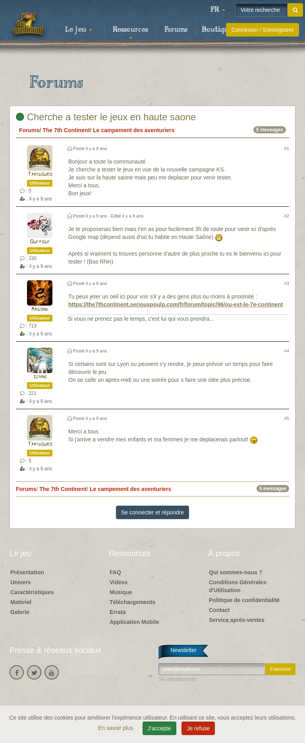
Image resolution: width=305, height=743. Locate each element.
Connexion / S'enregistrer (262, 30)
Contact (219, 610)
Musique (121, 592)
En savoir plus (116, 728)
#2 (286, 216)
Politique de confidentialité (244, 600)
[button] (217, 10)
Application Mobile (134, 622)
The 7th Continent (66, 130)
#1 (286, 148)
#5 (286, 418)
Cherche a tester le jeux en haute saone (106, 117)
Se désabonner (177, 679)
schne (40, 377)
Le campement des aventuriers (133, 130)
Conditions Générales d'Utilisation (237, 586)
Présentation (27, 572)
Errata (117, 612)
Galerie (19, 612)
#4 (286, 350)
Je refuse (198, 728)
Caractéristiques (32, 592)
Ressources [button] (130, 32)
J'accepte (159, 728)
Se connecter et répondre (152, 512)
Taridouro (39, 174)
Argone (39, 309)
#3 (286, 283)
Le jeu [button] (78, 29)
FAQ (115, 572)
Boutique (217, 29)
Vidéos (119, 582)
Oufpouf (40, 242)
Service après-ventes (236, 620)
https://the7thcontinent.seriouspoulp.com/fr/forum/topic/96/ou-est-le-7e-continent (175, 304)
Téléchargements (132, 602)
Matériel (20, 602)
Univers (20, 582)
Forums (175, 29)
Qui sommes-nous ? (236, 572)
